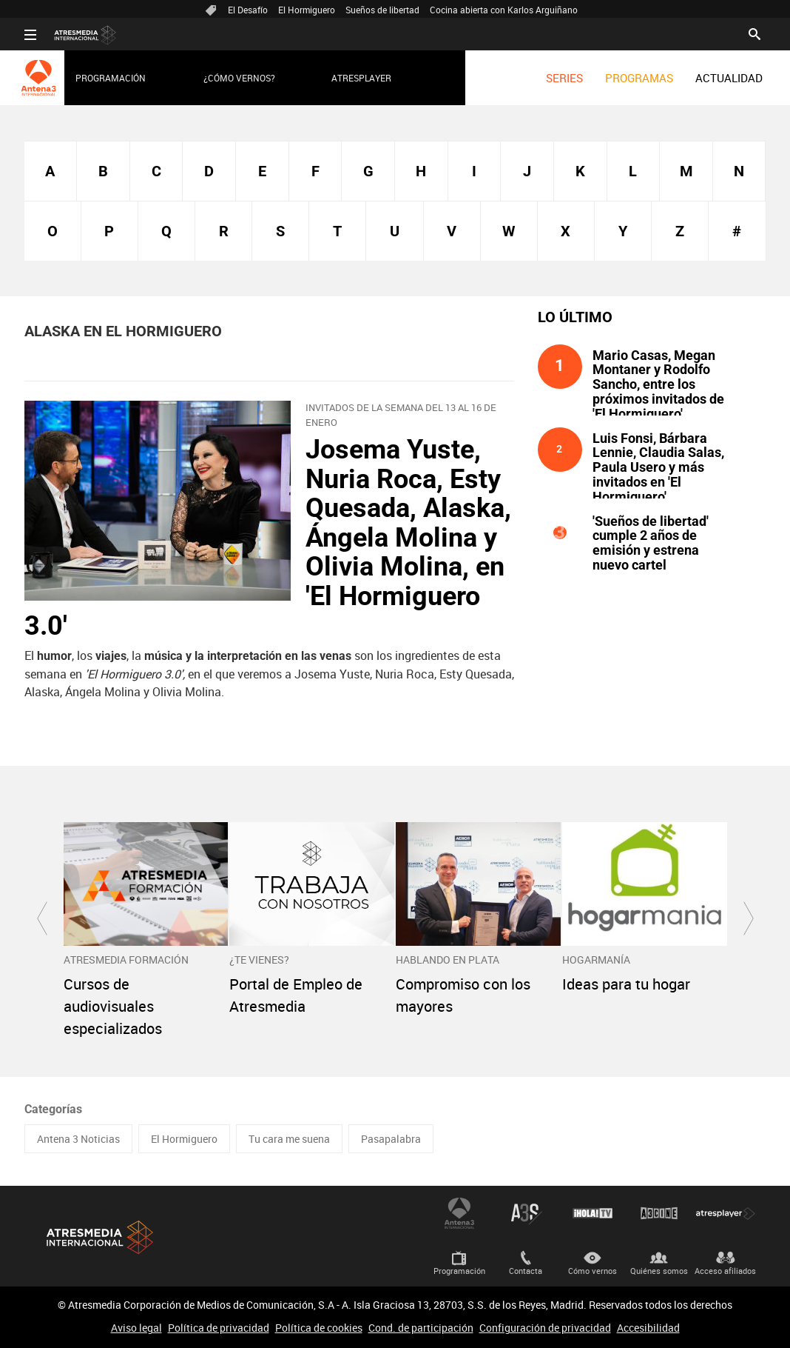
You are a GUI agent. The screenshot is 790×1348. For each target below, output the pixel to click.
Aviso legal (136, 1328)
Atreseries (526, 1213)
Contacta (525, 1270)
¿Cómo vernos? (239, 78)
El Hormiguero (306, 10)
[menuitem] (564, 77)
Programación (110, 78)
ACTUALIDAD (729, 77)
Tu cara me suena (289, 1139)
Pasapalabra (391, 1139)
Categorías (53, 1109)
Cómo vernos (592, 1270)
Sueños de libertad (382, 10)
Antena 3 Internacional (459, 1213)
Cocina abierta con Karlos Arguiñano (504, 10)
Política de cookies (318, 1328)
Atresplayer (361, 78)
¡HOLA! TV (592, 1213)
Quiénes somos (659, 1270)
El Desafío (248, 10)
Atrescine (659, 1213)
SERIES (564, 77)
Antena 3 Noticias (78, 1139)
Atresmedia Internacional (98, 1237)
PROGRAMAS (639, 77)
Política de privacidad (218, 1328)
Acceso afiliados (725, 1270)
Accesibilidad (648, 1328)
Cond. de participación (420, 1328)
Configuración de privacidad (545, 1328)
